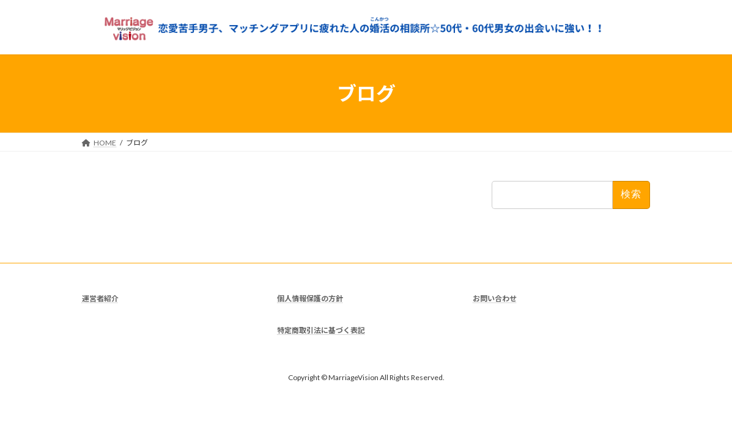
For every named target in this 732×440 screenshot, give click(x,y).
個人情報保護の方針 (310, 298)
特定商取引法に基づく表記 (321, 330)
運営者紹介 (100, 298)
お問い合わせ (495, 298)
